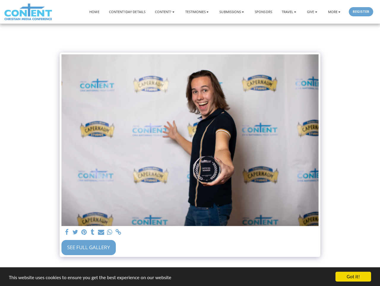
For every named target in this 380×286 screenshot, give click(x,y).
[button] (165, 11)
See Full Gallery (88, 247)
